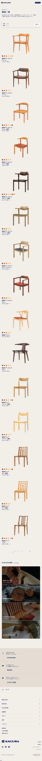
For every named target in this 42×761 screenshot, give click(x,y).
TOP (3, 689)
